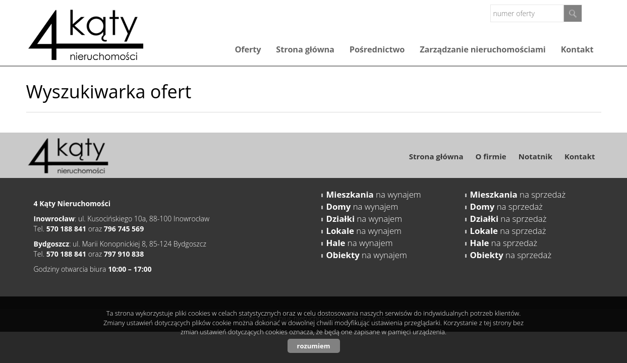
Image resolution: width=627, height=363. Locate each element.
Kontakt (577, 49)
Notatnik (535, 156)
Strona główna (305, 49)
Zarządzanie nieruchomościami (482, 49)
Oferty (248, 49)
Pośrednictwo (377, 49)
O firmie (490, 156)
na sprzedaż (518, 194)
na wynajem (373, 194)
